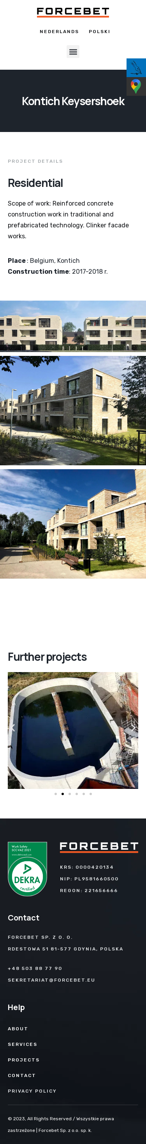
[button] (73, 51)
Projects (24, 1060)
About (18, 1028)
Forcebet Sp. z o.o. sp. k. (65, 1130)
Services (22, 1044)
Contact (22, 1075)
